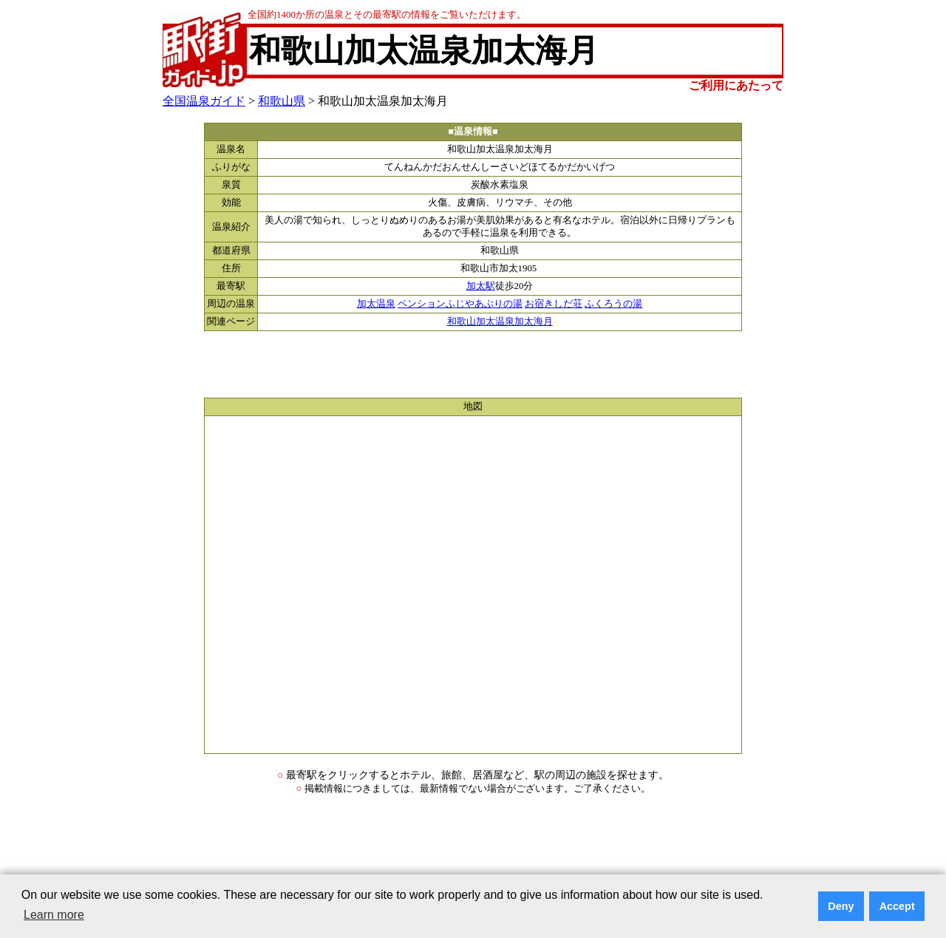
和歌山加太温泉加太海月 (500, 321)
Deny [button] (841, 906)
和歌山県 (281, 101)
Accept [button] (897, 906)
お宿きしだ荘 (553, 304)
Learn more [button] (54, 914)
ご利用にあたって (736, 85)
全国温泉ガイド (204, 101)
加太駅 (480, 286)
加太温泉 (376, 304)
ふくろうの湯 (613, 304)
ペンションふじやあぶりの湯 (460, 304)
